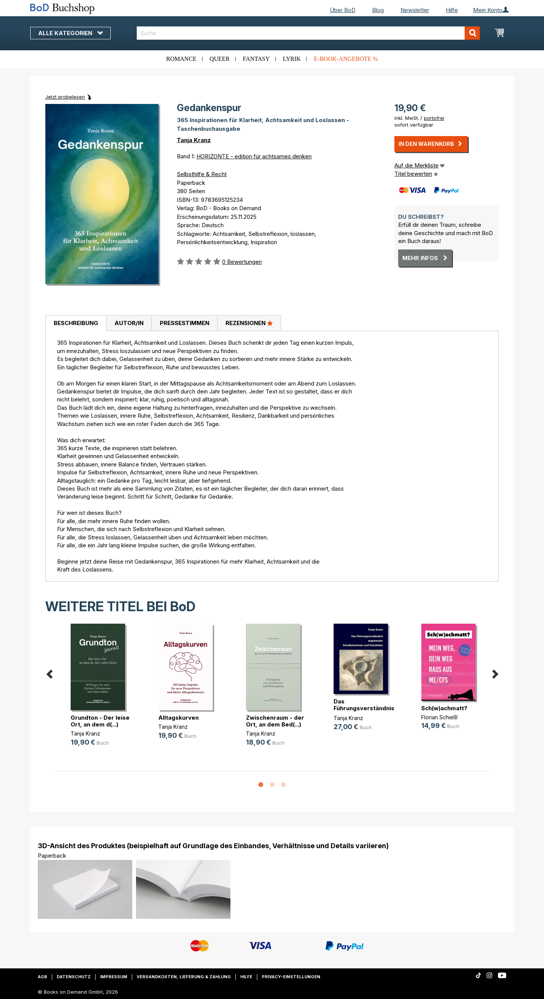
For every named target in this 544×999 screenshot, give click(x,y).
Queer (220, 59)
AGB (42, 976)
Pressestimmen (184, 323)
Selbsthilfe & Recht (202, 174)
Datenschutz (74, 976)
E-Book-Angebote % (346, 59)
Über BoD (342, 10)
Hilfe (452, 10)
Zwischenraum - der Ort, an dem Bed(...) (275, 721)
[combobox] (308, 33)
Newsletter (414, 10)
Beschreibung (76, 323)
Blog (378, 10)
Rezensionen (249, 323)
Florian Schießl (439, 717)
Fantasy (256, 59)
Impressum (113, 976)
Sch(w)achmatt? (444, 708)
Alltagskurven (178, 717)
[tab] (75, 323)
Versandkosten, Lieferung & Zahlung (184, 976)
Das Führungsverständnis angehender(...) (364, 708)
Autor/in (129, 323)
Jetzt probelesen (65, 97)
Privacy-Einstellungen (291, 976)
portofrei (434, 118)
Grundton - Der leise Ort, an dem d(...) (100, 721)
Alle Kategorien (70, 33)
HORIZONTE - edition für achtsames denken (254, 156)
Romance (181, 59)
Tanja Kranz (194, 140)
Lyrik (292, 59)
